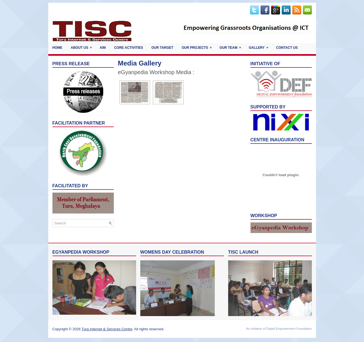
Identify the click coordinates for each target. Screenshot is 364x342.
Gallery (260, 46)
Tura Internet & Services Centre (106, 329)
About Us (83, 46)
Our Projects (198, 46)
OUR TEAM (232, 46)
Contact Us (287, 48)
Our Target (162, 48)
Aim (103, 48)
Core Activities (128, 48)
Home (57, 48)
